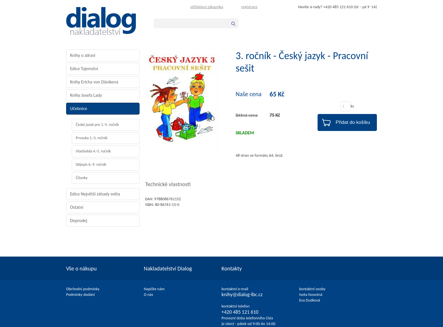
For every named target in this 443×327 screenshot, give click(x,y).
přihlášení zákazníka (206, 6)
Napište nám (154, 288)
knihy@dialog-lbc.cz (242, 294)
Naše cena (249, 94)
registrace (249, 6)
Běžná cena (247, 115)
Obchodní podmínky (82, 288)
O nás (148, 294)
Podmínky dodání (80, 294)
